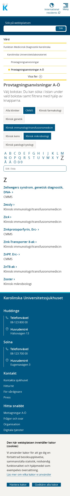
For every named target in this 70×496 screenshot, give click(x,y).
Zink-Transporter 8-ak (19, 242)
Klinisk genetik (14, 119)
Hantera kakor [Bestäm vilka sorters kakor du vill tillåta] (18, 484)
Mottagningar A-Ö (15, 413)
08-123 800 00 (19, 322)
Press (7, 397)
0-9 (20, 162)
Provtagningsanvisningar (25, 62)
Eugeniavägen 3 (20, 364)
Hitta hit (9, 386)
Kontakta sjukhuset (16, 380)
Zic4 (6, 217)
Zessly (8, 204)
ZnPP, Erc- (11, 254)
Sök (61, 28)
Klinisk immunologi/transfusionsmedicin (29, 127)
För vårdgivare (13, 392)
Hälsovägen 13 (19, 333)
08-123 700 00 (19, 353)
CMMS (29, 110)
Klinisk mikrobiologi (37, 136)
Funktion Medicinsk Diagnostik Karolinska (27, 47)
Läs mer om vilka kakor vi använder (29, 474)
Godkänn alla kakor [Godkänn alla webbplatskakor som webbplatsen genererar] (46, 484)
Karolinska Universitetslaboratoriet (27, 54)
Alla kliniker (12, 110)
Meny (66, 9)
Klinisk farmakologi (50, 110)
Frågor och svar (13, 418)
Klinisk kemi (13, 136)
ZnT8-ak (9, 267)
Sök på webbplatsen (18, 23)
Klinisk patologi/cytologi (20, 144)
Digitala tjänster (14, 430)
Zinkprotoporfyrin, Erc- (20, 229)
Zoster (8, 279)
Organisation (12, 424)
